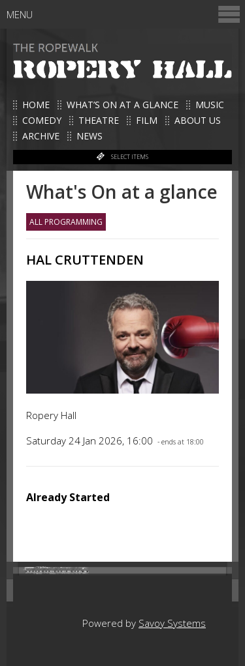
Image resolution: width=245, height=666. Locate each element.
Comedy (41, 120)
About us (197, 120)
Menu (124, 14)
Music (209, 104)
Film (146, 120)
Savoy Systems (172, 623)
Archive (40, 136)
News (89, 136)
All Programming (66, 221)
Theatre (98, 120)
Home (36, 104)
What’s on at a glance (122, 104)
